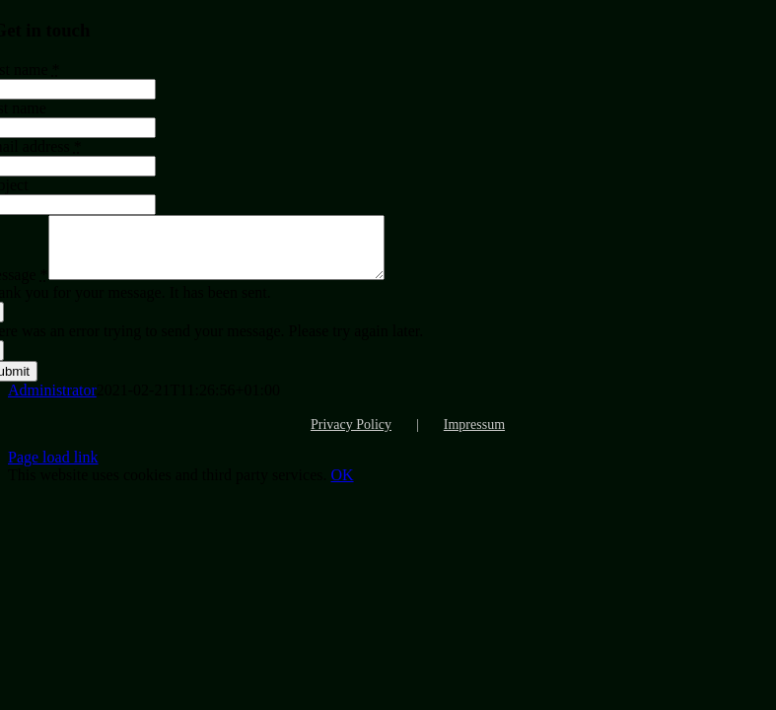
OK (341, 486)
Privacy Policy (351, 436)
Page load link (53, 469)
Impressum (474, 436)
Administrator (52, 401)
